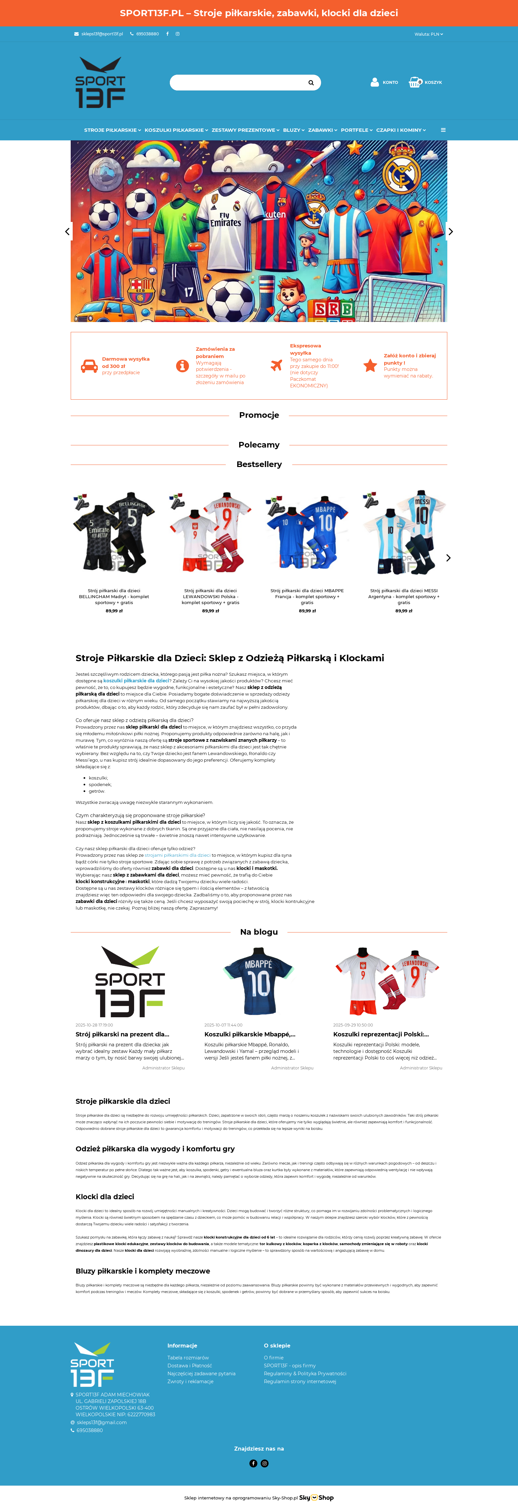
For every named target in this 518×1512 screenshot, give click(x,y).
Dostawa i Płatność (189, 1366)
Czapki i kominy (401, 130)
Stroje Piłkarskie (112, 130)
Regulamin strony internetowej (300, 1382)
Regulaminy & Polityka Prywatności (305, 1374)
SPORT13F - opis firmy (290, 1366)
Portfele (357, 130)
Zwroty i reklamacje (190, 1382)
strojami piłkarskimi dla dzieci (178, 855)
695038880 (90, 1430)
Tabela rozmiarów (188, 1358)
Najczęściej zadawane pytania (201, 1374)
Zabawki (323, 130)
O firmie (273, 1358)
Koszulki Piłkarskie (176, 130)
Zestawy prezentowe (246, 130)
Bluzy (294, 130)
